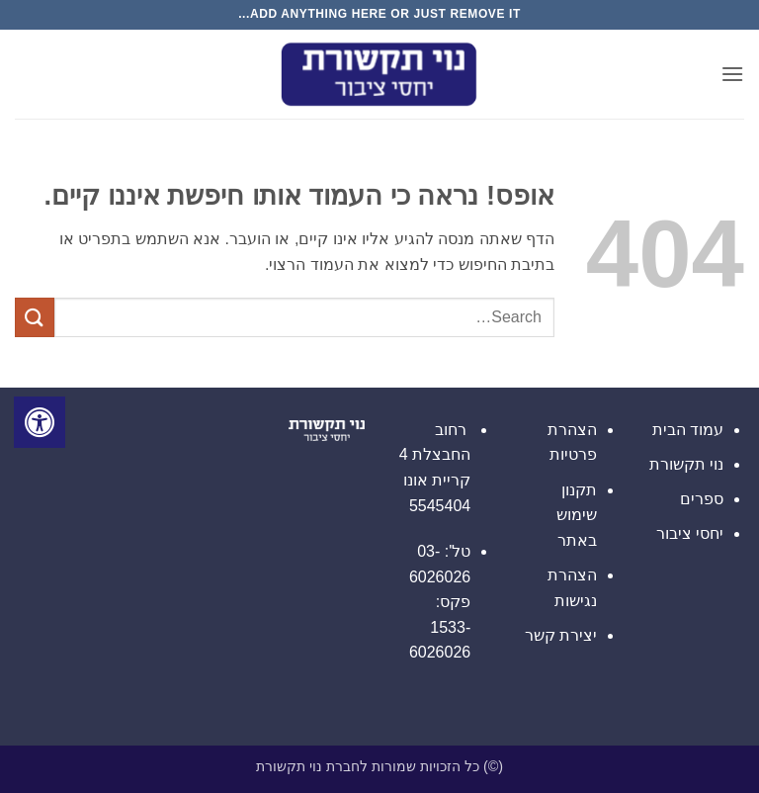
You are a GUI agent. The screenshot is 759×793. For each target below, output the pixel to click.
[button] (732, 73)
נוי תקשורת (686, 464)
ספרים (701, 498)
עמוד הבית (687, 429)
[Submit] (34, 317)
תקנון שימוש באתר (576, 515)
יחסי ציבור (689, 533)
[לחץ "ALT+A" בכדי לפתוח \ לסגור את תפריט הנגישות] (39, 422)
